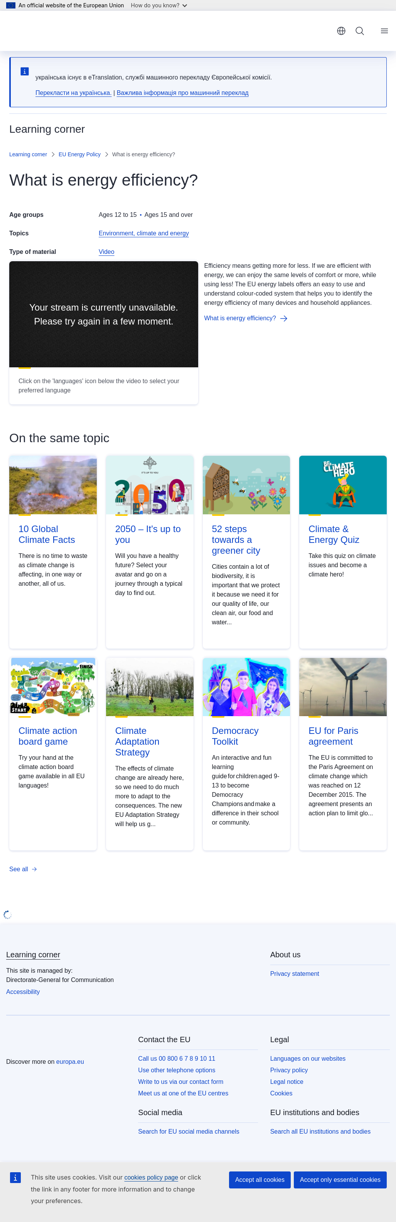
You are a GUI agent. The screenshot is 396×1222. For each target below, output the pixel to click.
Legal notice (286, 1081)
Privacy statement (294, 973)
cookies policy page (151, 1177)
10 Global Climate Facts (47, 534)
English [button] (341, 30)
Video (107, 251)
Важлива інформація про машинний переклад (183, 93)
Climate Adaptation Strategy (137, 741)
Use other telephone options (176, 1070)
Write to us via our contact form (180, 1081)
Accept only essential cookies (340, 1179)
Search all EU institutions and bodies (320, 1131)
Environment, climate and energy (144, 233)
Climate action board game (48, 736)
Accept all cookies (260, 1179)
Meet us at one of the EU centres (183, 1093)
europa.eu (70, 1061)
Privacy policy (289, 1070)
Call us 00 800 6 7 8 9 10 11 (176, 1058)
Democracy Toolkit (235, 736)
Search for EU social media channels (188, 1131)
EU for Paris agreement (333, 736)
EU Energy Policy (80, 154)
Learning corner (28, 154)
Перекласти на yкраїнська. (73, 93)
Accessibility (23, 992)
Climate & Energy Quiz (333, 534)
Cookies (281, 1093)
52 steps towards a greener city (236, 540)
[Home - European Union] (48, 31)
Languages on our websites (308, 1058)
